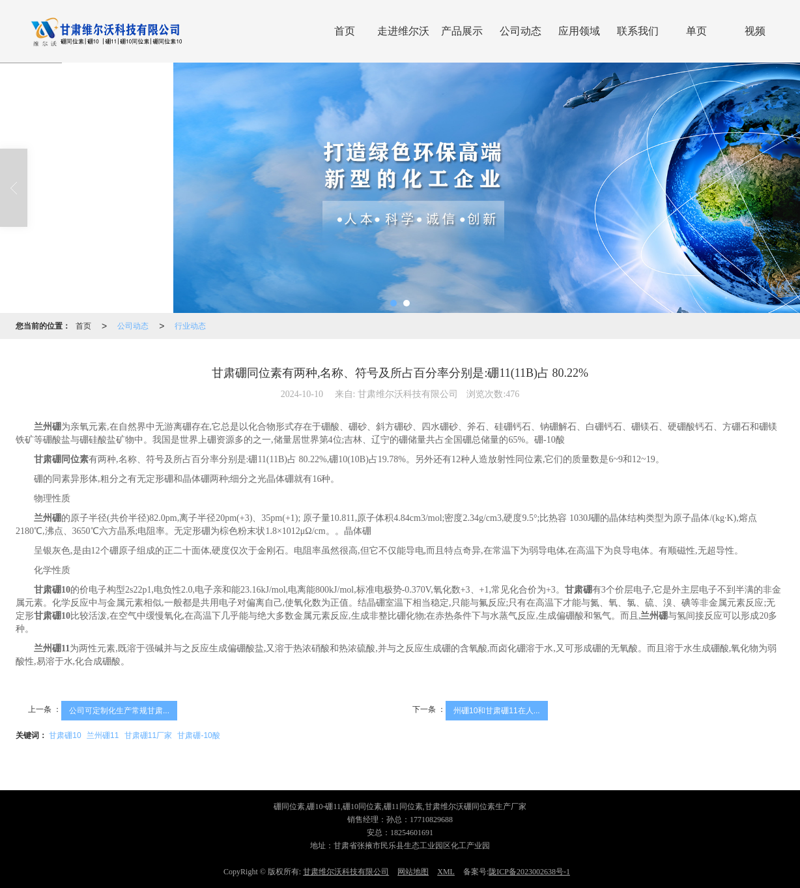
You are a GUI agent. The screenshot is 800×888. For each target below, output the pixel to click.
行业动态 (190, 326)
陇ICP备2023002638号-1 (529, 871)
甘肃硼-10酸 (198, 735)
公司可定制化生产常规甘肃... (119, 710)
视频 (755, 31)
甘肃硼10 (65, 735)
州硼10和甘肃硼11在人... (496, 710)
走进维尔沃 (403, 31)
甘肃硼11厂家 (148, 735)
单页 (696, 31)
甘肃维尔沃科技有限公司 (346, 871)
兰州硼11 (103, 735)
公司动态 (520, 31)
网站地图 (413, 871)
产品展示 (462, 31)
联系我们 (638, 31)
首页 (344, 31)
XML (446, 871)
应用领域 (579, 31)
